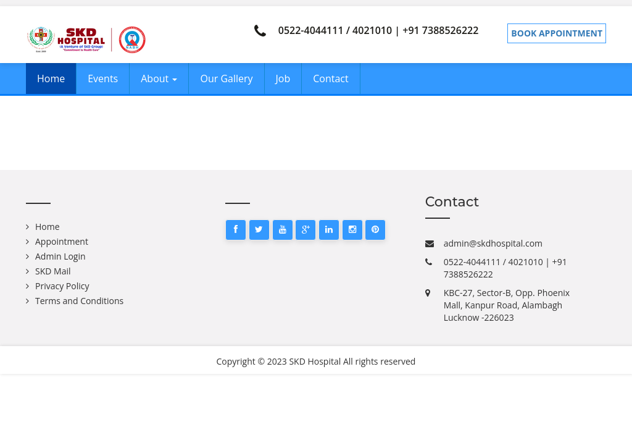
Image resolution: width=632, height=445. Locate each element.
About (159, 78)
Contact (330, 78)
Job (283, 78)
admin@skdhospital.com (493, 243)
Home (51, 78)
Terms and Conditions (79, 301)
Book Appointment (556, 33)
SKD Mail (52, 271)
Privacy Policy (62, 286)
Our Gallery (226, 78)
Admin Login (60, 256)
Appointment (61, 241)
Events (103, 78)
